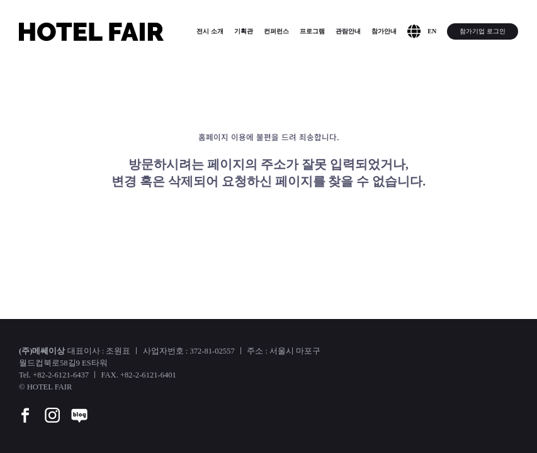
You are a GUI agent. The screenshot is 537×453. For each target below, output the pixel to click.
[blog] (79, 407)
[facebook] (25, 407)
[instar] (52, 407)
